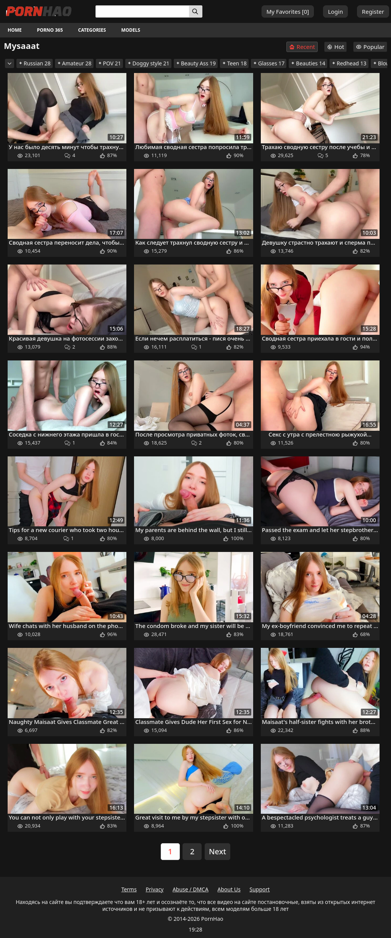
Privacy (155, 889)
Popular (370, 46)
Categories (92, 30)
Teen (234, 63)
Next (217, 851)
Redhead (349, 63)
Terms (129, 889)
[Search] (195, 11)
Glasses (268, 63)
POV (109, 63)
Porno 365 (50, 30)
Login (335, 11)
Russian (34, 63)
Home (15, 30)
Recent (302, 47)
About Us (229, 889)
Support (260, 889)
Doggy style (148, 63)
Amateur (74, 63)
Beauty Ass (196, 63)
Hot (335, 46)
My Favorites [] (288, 11)
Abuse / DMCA (190, 889)
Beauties (308, 63)
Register (373, 11)
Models (130, 30)
